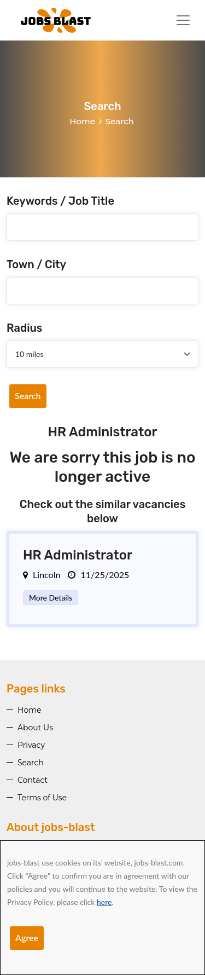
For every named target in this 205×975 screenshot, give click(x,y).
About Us (35, 727)
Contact (32, 780)
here (104, 902)
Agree (26, 937)
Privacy (31, 745)
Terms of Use (42, 798)
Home (82, 121)
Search (28, 395)
